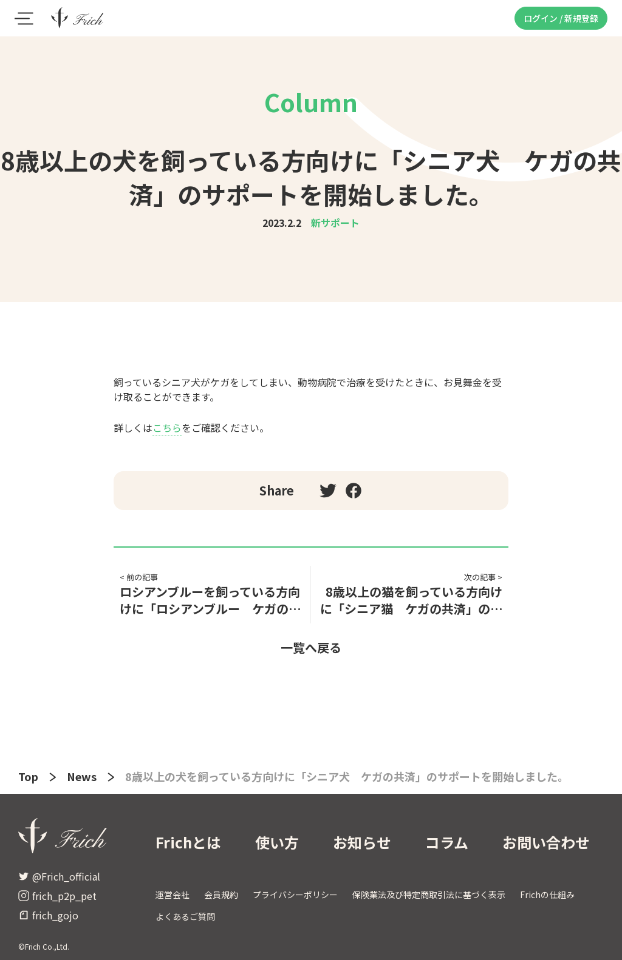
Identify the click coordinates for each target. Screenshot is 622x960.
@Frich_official (59, 876)
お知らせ (362, 842)
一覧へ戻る (311, 647)
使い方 (277, 842)
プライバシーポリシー (295, 894)
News (82, 776)
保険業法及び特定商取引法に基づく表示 (428, 894)
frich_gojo (48, 915)
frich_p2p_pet (57, 895)
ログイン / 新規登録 (561, 18)
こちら (167, 427)
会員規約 (221, 894)
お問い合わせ (546, 842)
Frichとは (188, 842)
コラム (446, 842)
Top (28, 776)
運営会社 (173, 894)
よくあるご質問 (185, 916)
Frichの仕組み (547, 894)
